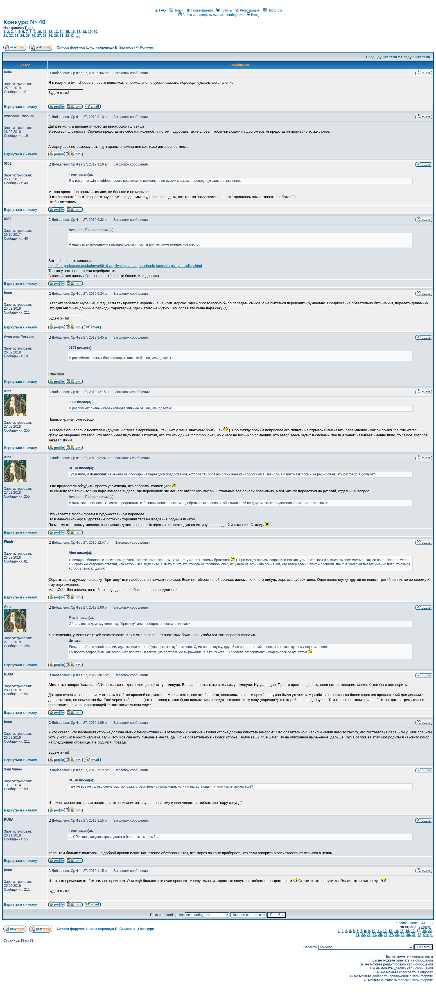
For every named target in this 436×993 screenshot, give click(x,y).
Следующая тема (415, 57)
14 (61, 32)
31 (61, 36)
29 (50, 36)
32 (67, 36)
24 (22, 36)
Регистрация (247, 10)
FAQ (160, 10)
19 (90, 32)
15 (67, 32)
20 (95, 32)
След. (75, 36)
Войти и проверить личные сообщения (210, 15)
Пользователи (200, 10)
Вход (253, 15)
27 (39, 36)
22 (11, 36)
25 (28, 36)
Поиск (176, 10)
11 (44, 32)
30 (56, 36)
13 (56, 32)
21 (5, 36)
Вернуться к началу (20, 107)
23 (16, 36)
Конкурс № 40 (24, 22)
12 (50, 32)
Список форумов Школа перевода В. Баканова (96, 47)
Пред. (30, 28)
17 (78, 32)
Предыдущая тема (381, 57)
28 (44, 36)
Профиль (272, 10)
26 (33, 36)
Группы (224, 10)
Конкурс (147, 47)
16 (72, 32)
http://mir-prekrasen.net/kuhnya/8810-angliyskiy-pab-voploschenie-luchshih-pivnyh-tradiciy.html (125, 266)
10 (39, 32)
